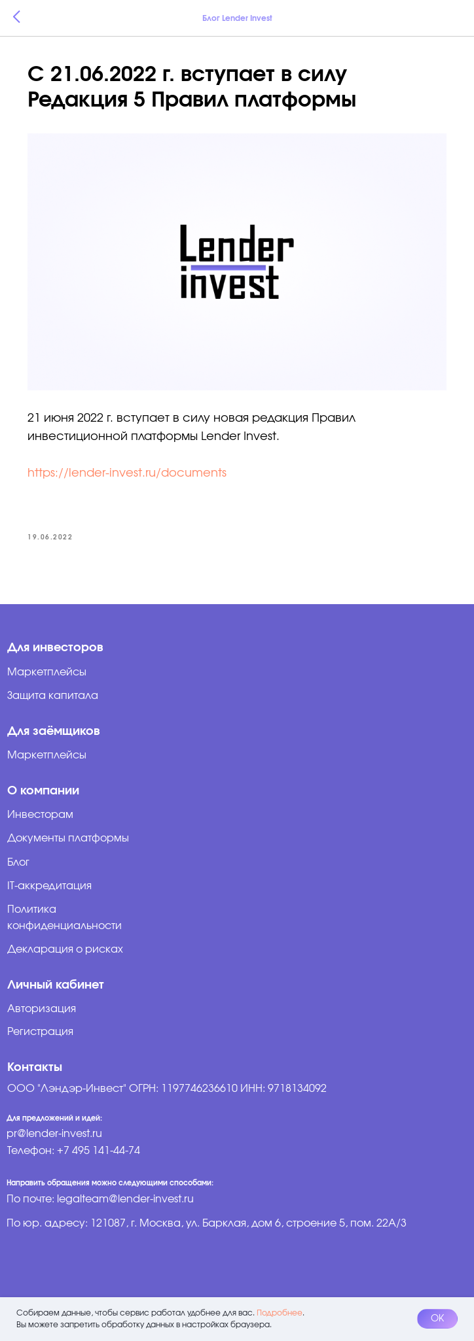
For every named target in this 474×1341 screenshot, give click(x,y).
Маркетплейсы (46, 755)
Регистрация (40, 1032)
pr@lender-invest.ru (54, 1134)
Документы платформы (68, 838)
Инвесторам (40, 814)
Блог (18, 862)
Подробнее (279, 1313)
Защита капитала (52, 695)
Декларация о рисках (65, 949)
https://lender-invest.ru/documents (127, 473)
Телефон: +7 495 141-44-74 (73, 1151)
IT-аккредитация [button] (49, 886)
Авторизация (41, 1009)
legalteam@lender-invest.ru (125, 1199)
